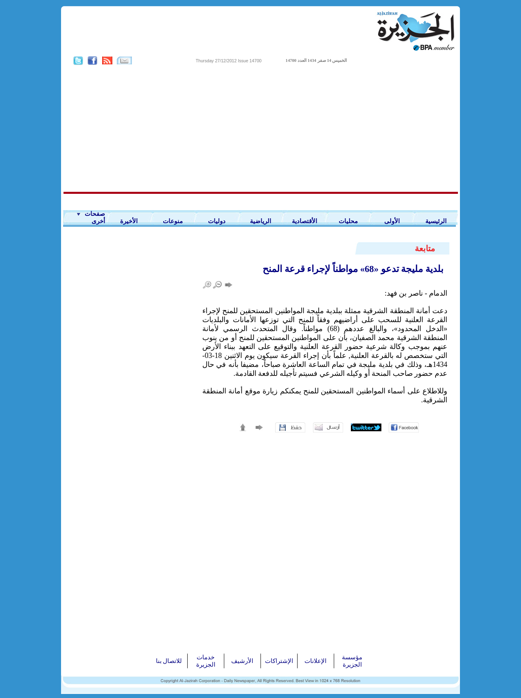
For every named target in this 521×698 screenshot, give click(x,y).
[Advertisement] (260, 129)
